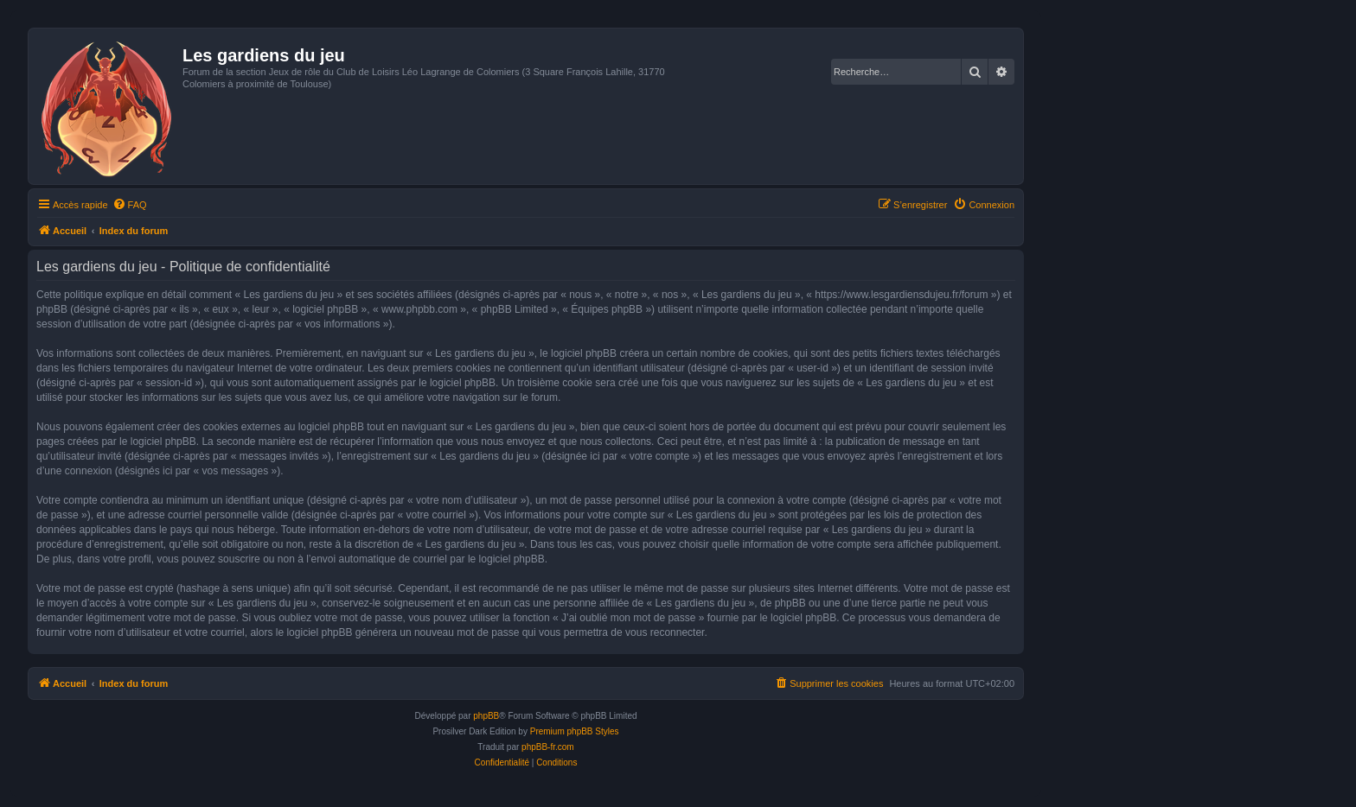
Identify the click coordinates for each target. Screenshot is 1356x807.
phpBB (486, 716)
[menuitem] (129, 204)
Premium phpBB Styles (574, 731)
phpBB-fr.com (547, 747)
